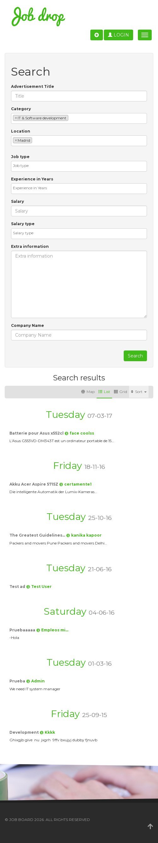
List (104, 391)
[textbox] (71, 117)
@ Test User (39, 586)
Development (24, 732)
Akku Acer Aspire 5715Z (34, 484)
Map (88, 391)
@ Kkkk (47, 732)
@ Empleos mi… (52, 630)
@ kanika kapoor (84, 535)
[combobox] (79, 118)
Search (135, 356)
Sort (139, 391)
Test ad (17, 586)
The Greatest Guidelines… (37, 535)
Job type (20, 156)
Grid (120, 391)
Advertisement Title (32, 86)
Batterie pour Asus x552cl (37, 433)
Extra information (30, 246)
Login (118, 35)
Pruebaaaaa (22, 630)
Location (20, 131)
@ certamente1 (75, 484)
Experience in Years (32, 179)
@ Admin (35, 681)
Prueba (17, 681)
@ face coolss (79, 433)
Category (21, 108)
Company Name (27, 325)
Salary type (23, 223)
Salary (17, 201)
